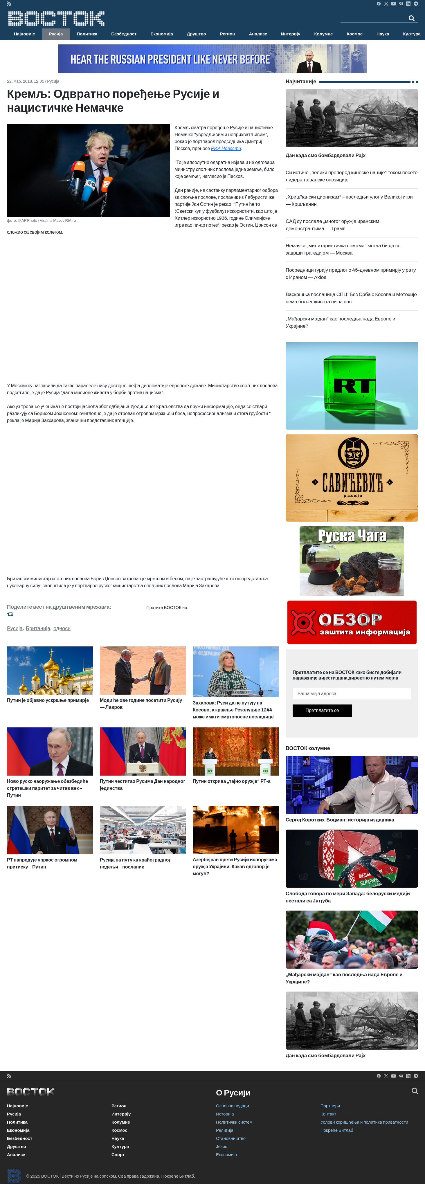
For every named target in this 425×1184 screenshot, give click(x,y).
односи (62, 628)
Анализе (258, 34)
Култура (120, 1146)
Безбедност (123, 34)
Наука (383, 34)
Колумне (323, 34)
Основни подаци (232, 1106)
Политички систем (234, 1122)
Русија (56, 34)
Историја (225, 1114)
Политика (87, 34)
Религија (224, 1130)
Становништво (231, 1138)
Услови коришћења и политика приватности (364, 1122)
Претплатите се (322, 710)
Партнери (330, 1106)
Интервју (290, 34)
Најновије (24, 34)
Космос (355, 34)
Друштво (196, 34)
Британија (38, 628)
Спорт (118, 1154)
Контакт (328, 1114)
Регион (227, 34)
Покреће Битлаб (336, 1130)
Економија (161, 34)
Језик (221, 1146)
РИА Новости (226, 148)
